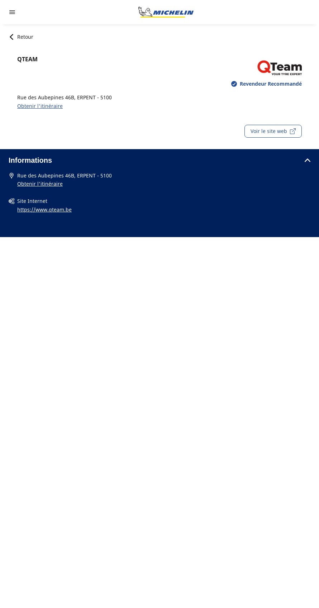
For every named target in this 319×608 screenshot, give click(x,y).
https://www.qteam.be (44, 209)
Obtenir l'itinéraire (40, 106)
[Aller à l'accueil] (166, 12)
